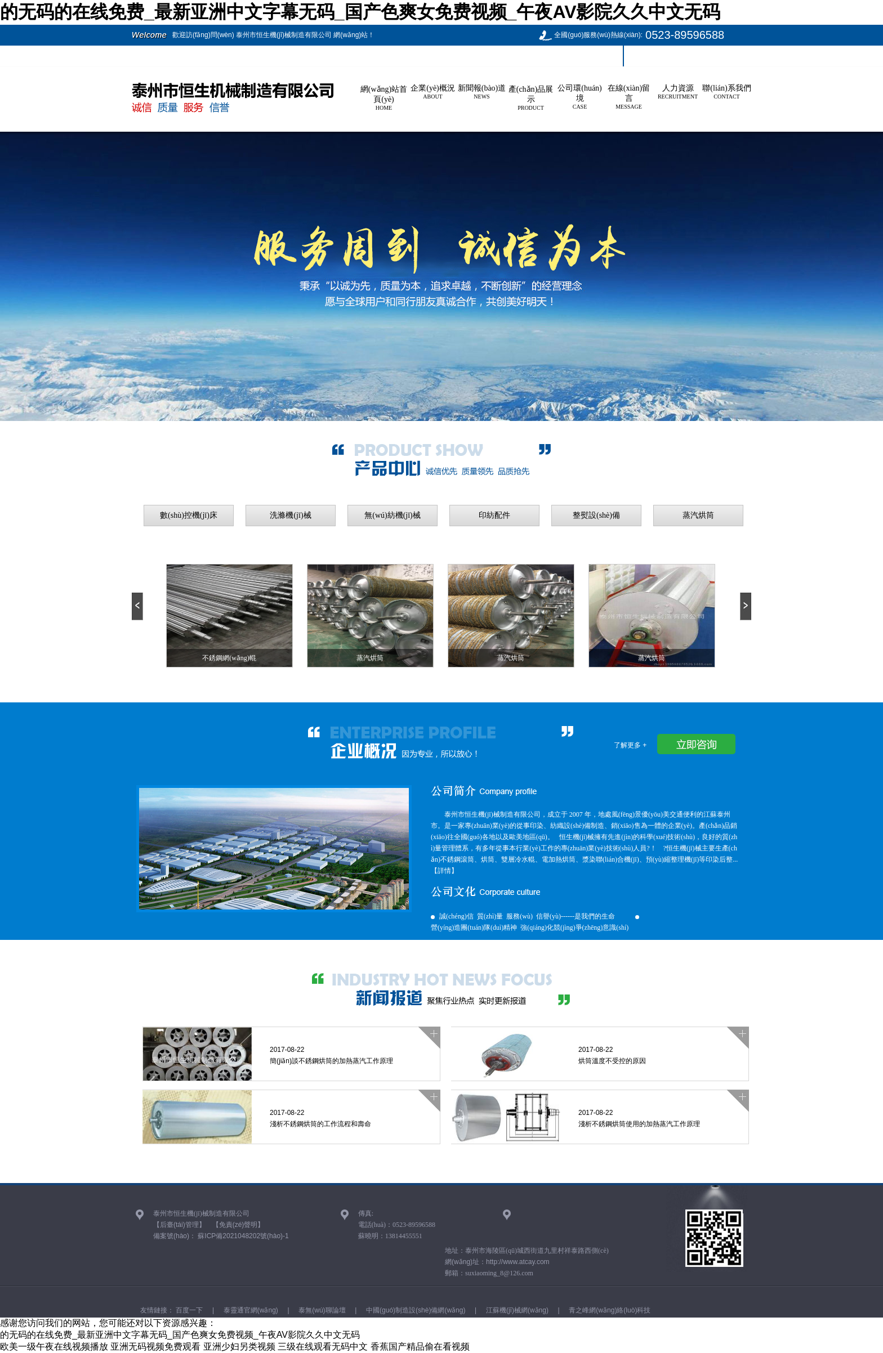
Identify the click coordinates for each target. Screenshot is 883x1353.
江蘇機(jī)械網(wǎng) (516, 1310)
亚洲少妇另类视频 (239, 1346)
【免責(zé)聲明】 (238, 1225)
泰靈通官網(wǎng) (249, 1310)
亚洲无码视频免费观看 (155, 1346)
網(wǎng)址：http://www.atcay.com (497, 1262)
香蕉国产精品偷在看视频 (420, 1346)
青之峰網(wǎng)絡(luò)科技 (608, 1310)
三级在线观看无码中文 (323, 1346)
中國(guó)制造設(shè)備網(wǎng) (415, 1310)
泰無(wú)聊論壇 (321, 1310)
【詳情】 (444, 871)
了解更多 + (630, 745)
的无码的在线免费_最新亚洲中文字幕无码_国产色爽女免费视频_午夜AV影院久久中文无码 (360, 12)
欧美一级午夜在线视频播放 (54, 1346)
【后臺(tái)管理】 (179, 1225)
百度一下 (188, 1310)
